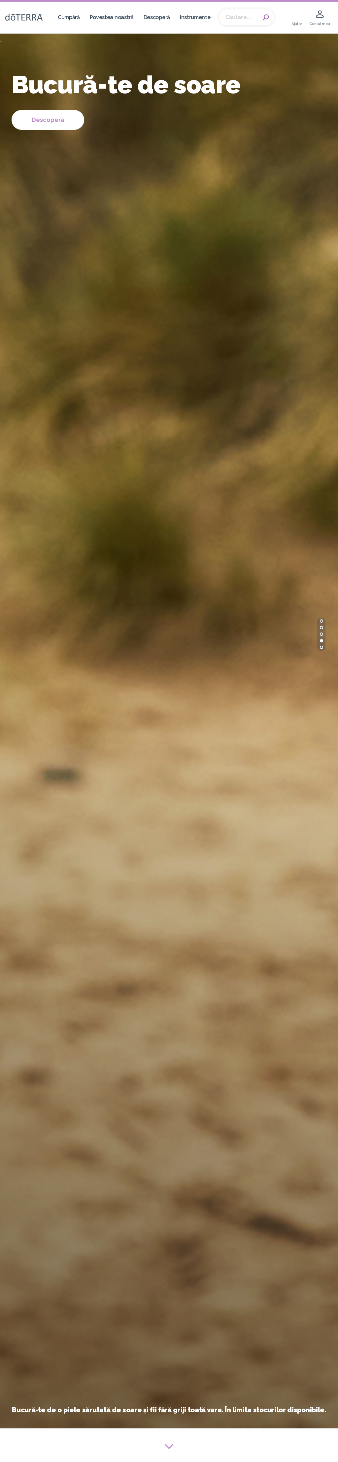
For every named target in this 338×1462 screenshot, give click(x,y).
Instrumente (195, 17)
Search (265, 17)
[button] (321, 621)
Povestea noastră (112, 17)
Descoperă (157, 17)
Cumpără (69, 17)
